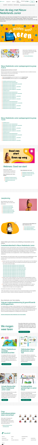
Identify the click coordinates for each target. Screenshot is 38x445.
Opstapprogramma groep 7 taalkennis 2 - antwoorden (12, 130)
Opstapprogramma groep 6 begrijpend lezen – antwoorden (12, 102)
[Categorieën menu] (8, 1)
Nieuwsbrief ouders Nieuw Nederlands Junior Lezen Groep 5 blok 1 (14, 271)
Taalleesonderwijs (16, 4)
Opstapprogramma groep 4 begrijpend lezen (10, 82)
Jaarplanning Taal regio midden (8, 207)
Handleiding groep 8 (6, 132)
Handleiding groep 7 (6, 122)
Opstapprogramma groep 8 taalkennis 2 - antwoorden (12, 140)
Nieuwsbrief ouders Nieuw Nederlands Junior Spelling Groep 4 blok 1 (14, 267)
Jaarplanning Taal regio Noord (8, 205)
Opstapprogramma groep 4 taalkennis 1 (9, 85)
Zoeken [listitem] (27, 1)
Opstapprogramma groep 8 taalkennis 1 (9, 136)
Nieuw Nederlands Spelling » (29, 228)
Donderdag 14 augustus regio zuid (10, 177)
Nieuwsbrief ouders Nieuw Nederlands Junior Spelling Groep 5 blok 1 (14, 269)
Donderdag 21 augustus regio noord (11, 178)
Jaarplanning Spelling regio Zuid (8, 212)
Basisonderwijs (10, 4)
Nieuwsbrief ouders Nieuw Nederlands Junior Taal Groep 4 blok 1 (14, 265)
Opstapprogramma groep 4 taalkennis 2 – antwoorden (12, 89)
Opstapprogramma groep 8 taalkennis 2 (9, 138)
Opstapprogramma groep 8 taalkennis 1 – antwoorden (12, 137)
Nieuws (12, 436)
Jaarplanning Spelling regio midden (8, 211)
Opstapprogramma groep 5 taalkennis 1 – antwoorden (12, 96)
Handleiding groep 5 (6, 90)
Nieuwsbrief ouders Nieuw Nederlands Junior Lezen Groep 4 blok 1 (14, 270)
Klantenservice (23, 1)
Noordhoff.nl (5, 4)
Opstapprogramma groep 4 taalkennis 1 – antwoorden (12, 86)
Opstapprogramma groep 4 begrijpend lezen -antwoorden (12, 83)
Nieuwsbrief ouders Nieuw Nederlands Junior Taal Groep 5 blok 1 (14, 266)
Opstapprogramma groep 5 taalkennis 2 (9, 97)
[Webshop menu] (14, 1)
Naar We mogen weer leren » (24, 331)
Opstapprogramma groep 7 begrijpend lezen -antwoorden (12, 125)
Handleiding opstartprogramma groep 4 (9, 81)
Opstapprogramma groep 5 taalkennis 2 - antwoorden (12, 98)
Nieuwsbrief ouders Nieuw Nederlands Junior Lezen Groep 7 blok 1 (14, 274)
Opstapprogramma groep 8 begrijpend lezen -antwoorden (12, 134)
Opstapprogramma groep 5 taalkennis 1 (9, 94)
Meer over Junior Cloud (6, 364)
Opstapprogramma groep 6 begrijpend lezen (10, 101)
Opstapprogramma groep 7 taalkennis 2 (9, 129)
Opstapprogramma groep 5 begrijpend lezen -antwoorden (12, 93)
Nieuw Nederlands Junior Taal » (29, 226)
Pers (12, 438)
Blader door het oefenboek (26, 364)
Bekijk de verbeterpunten (26, 399)
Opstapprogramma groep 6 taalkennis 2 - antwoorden (12, 108)
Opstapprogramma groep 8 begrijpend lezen (10, 133)
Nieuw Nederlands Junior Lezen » (30, 229)
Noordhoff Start (33, 438)
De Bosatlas (23, 438)
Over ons (3, 436)
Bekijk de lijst (5, 399)
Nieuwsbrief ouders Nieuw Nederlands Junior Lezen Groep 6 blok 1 (14, 273)
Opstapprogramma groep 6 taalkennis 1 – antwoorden (12, 105)
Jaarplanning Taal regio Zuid (7, 208)
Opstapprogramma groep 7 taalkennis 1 (9, 126)
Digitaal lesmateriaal (18, 2)
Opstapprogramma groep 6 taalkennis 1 (9, 104)
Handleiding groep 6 (6, 100)
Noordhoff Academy (25, 436)
